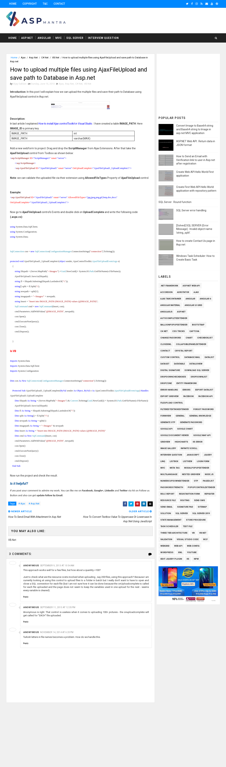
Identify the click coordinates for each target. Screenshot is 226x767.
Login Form (203, 461)
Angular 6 (205, 299)
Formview (165, 416)
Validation (166, 539)
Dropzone (166, 383)
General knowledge (200, 416)
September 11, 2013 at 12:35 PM (57, 607)
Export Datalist (204, 390)
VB (193, 533)
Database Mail (192, 357)
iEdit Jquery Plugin (171, 559)
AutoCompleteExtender (173, 318)
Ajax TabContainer (170, 299)
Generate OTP (167, 422)
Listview (187, 461)
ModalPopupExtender (196, 468)
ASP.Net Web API (191, 286)
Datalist (209, 357)
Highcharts (181, 442)
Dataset (164, 364)
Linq (162, 461)
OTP (196, 481)
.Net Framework (169, 286)
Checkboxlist (205, 338)
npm (196, 559)
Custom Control (170, 357)
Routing (184, 500)
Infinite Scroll (189, 448)
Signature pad (185, 507)
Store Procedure (196, 520)
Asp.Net (27, 37)
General (180, 416)
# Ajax (21, 503)
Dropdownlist (199, 377)
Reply (25, 597)
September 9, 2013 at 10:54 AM (57, 565)
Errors (187, 390)
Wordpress (166, 552)
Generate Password (191, 422)
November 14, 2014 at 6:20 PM (56, 632)
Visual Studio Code (187, 539)
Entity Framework (186, 383)
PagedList (208, 481)
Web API (178, 546)
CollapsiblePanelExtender (191, 344)
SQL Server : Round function (175, 202)
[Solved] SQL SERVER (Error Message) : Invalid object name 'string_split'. (194, 229)
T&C (45, 3)
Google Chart (185, 429)
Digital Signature (170, 370)
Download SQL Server (197, 370)
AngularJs (166, 312)
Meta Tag (175, 468)
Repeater (209, 494)
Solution (165, 513)
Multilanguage (168, 474)
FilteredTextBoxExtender (174, 409)
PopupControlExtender (201, 487)
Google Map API (202, 435)
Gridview (165, 442)
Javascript (193, 455)
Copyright (29, 3)
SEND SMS (199, 500)
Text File (187, 526)
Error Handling (169, 390)
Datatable (179, 364)
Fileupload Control (171, 403)
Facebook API (205, 396)
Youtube (191, 552)
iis (188, 559)
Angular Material (170, 305)
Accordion (166, 292)
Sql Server (74, 37)
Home (13, 3)
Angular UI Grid (193, 305)
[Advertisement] (151, 20)
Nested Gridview (191, 474)
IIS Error (197, 442)
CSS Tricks (178, 331)
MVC (58, 37)
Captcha (194, 331)
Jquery (208, 455)
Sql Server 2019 (201, 513)
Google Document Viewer (174, 435)
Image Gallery (168, 448)
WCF (205, 539)
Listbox (174, 461)
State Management (170, 520)
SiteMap (202, 507)
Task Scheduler (169, 526)
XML (180, 552)
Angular (44, 37)
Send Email (166, 507)
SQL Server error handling (191, 210)
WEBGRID (165, 546)
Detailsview (195, 364)
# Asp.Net (34, 503)
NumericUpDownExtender (174, 481)
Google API (166, 429)
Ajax (23, 57)
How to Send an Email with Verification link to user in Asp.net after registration (195, 160)
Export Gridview (169, 396)
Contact (59, 3)
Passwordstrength (171, 487)
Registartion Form (189, 494)
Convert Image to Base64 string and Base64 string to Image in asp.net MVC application (194, 129)
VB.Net (55, 57)
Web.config (193, 546)
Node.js (209, 474)
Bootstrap (198, 325)
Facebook (188, 396)
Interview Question (103, 37)
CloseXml (165, 344)
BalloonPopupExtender (173, 325)
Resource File (168, 500)
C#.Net (45, 57)
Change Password (170, 338)
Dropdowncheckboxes (173, 377)
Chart (189, 338)
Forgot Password (203, 409)
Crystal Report (183, 351)
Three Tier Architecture (173, 533)
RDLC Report (167, 494)
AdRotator (183, 292)
